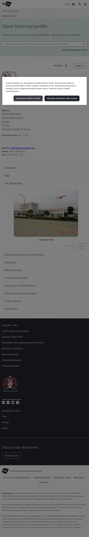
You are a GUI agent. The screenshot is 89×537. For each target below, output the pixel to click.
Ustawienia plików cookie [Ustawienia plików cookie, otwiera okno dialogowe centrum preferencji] (28, 98)
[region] (44, 91)
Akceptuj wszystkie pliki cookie (62, 98)
